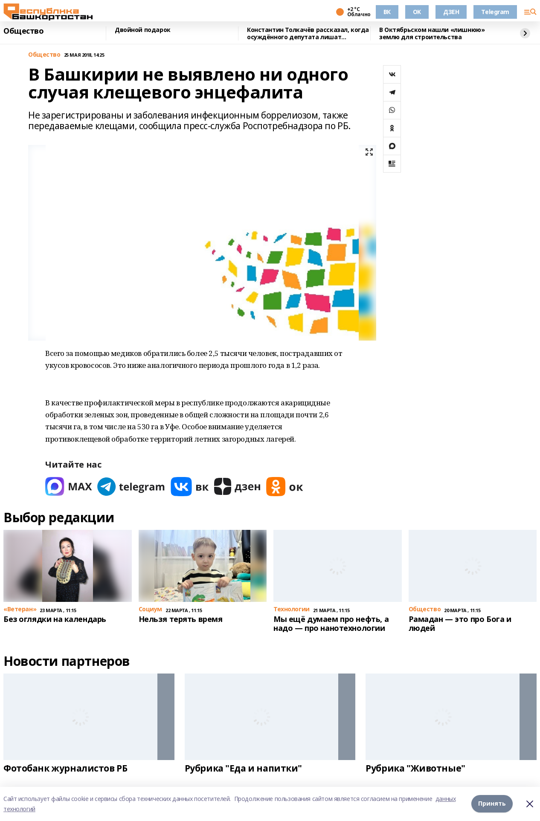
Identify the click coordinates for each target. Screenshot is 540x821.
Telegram (495, 12)
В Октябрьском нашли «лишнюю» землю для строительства (432, 33)
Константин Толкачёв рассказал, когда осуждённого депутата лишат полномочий (308, 33)
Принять (492, 804)
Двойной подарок (143, 30)
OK (417, 12)
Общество (23, 31)
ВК (387, 12)
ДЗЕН (451, 12)
